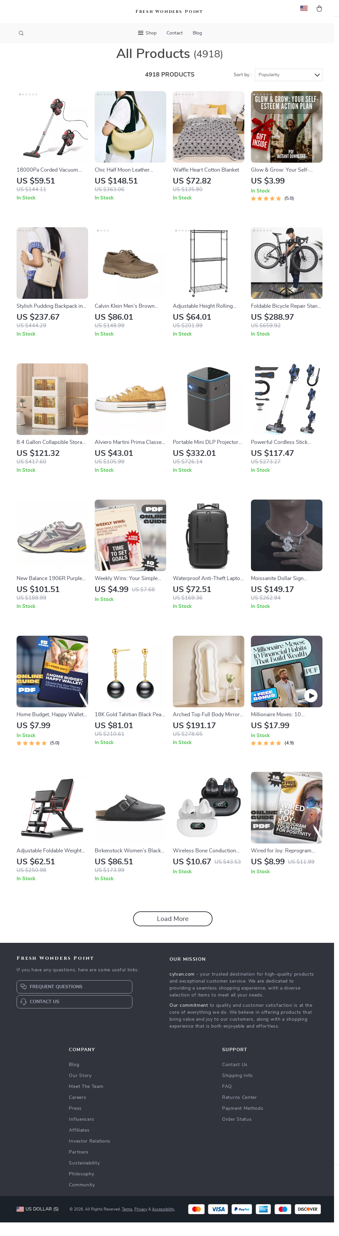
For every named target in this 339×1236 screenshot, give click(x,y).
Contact (175, 33)
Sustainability (84, 1176)
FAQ (227, 1100)
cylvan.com (182, 988)
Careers (77, 1111)
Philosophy (81, 1187)
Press (75, 1122)
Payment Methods (243, 1122)
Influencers (81, 1133)
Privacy (140, 1223)
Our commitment (189, 1019)
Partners (79, 1165)
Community (82, 1198)
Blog (197, 33)
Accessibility (163, 1223)
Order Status (237, 1133)
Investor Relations (90, 1155)
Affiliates (79, 1144)
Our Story (80, 1089)
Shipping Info (237, 1089)
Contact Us (235, 1078)
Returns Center (239, 1111)
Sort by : (243, 88)
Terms (127, 1223)
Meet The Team (86, 1100)
